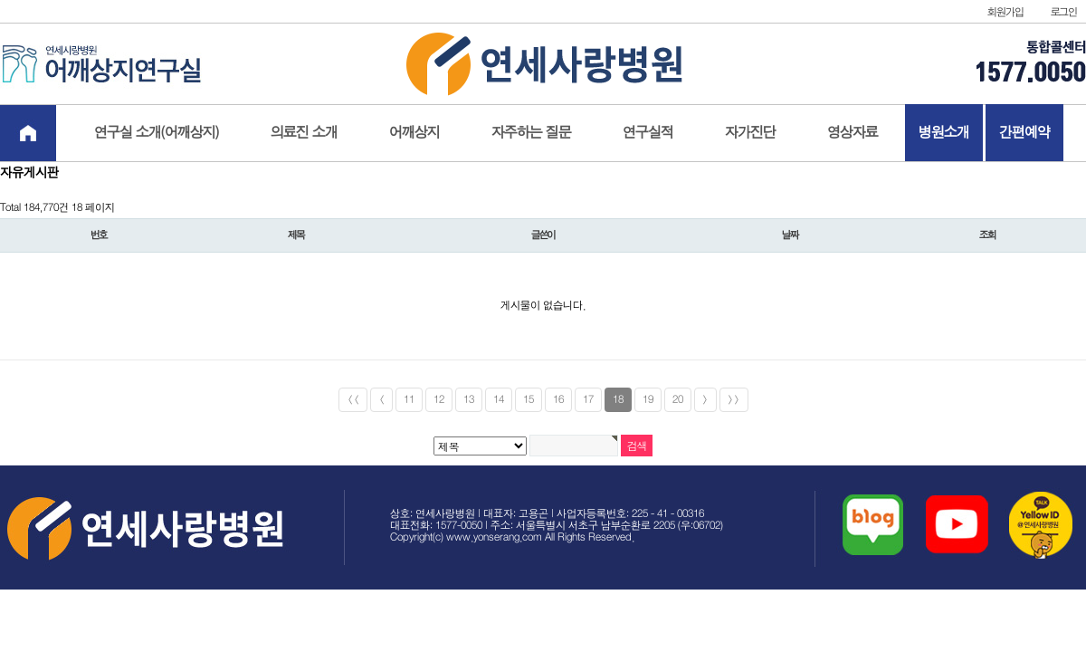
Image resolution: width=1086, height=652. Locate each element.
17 (588, 400)
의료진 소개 (304, 132)
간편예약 (1024, 132)
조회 (987, 235)
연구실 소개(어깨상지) (156, 132)
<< (353, 400)
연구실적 (648, 132)
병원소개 (944, 132)
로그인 (1064, 12)
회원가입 (1005, 12)
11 (409, 400)
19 (648, 400)
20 (677, 400)
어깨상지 (414, 132)
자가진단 (750, 132)
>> (734, 400)
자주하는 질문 (531, 132)
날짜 (790, 235)
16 (558, 400)
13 (468, 400)
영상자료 (852, 132)
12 (438, 400)
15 (528, 400)
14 (498, 400)
